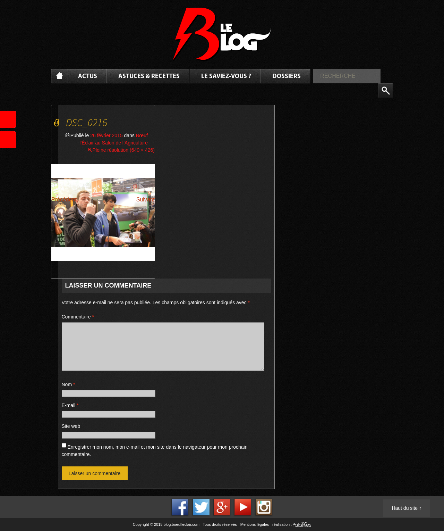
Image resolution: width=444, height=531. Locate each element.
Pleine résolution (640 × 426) (124, 150)
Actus (87, 76)
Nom (68, 384)
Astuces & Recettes (149, 76)
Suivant (145, 199)
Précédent (64, 199)
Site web (71, 426)
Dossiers (286, 76)
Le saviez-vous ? (226, 76)
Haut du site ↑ (406, 508)
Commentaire (78, 317)
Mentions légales (254, 524)
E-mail (70, 405)
